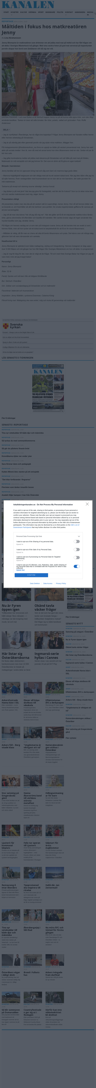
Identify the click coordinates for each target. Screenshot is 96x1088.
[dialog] (48, 544)
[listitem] (48, 536)
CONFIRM (31, 575)
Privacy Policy (61, 583)
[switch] (77, 541)
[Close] (88, 505)
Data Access (47, 583)
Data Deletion (35, 583)
